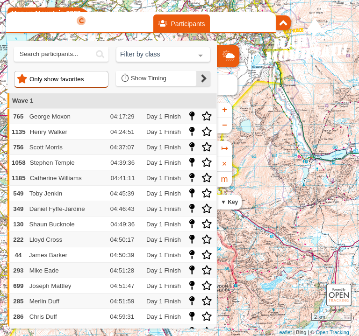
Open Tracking (332, 332)
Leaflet (284, 332)
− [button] (224, 125)
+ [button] (224, 110)
